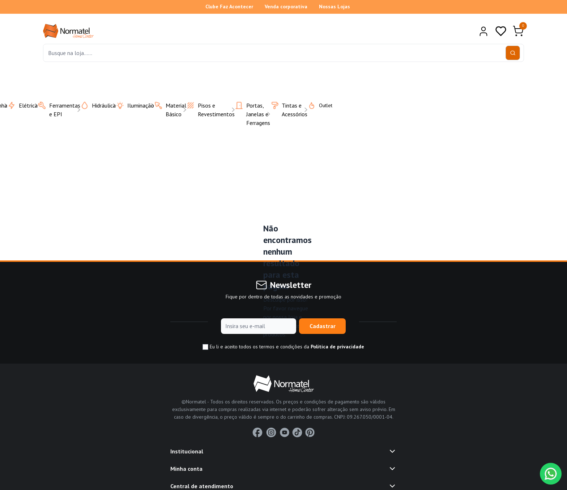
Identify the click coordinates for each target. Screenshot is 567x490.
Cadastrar (323, 326)
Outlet (315, 105)
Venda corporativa (286, 6)
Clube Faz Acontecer (229, 6)
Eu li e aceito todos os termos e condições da (283, 346)
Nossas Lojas (334, 6)
